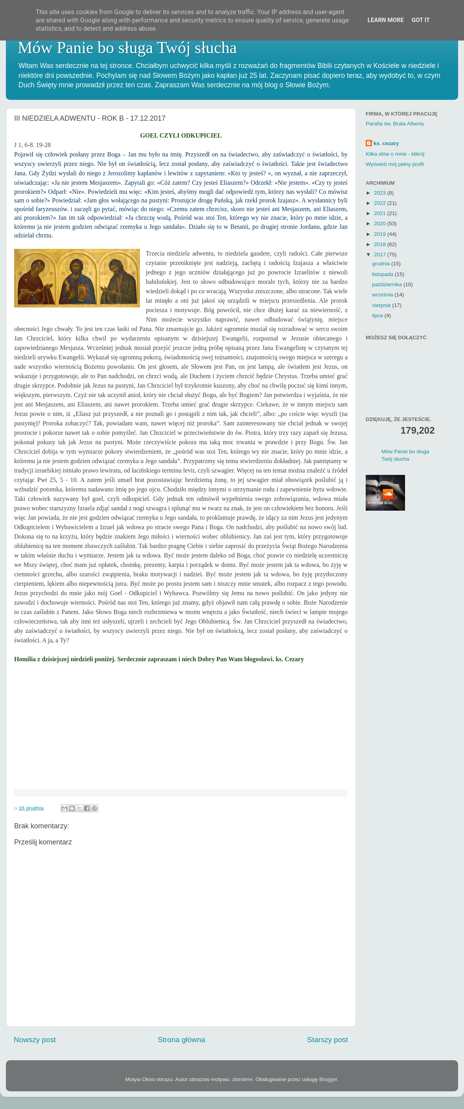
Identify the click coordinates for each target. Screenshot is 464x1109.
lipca (378, 315)
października (387, 284)
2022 (380, 203)
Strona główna (181, 1039)
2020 (380, 223)
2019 (380, 234)
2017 (380, 254)
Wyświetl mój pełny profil (395, 164)
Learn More (386, 20)
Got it (421, 20)
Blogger (328, 1079)
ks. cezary (386, 143)
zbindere (242, 1079)
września (383, 295)
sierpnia (382, 305)
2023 (380, 193)
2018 (380, 244)
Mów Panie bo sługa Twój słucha (127, 48)
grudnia (381, 264)
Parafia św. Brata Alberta (395, 124)
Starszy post (327, 1039)
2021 (380, 213)
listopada (383, 274)
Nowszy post (35, 1039)
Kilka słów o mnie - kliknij (395, 154)
